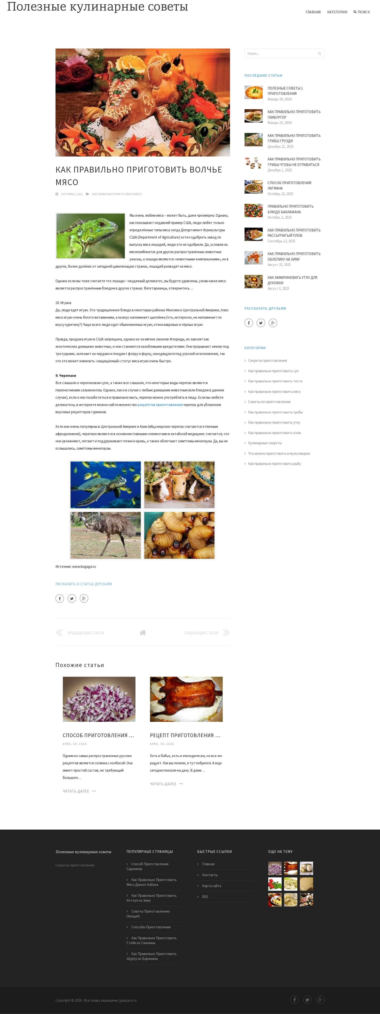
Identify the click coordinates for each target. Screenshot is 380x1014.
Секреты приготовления (267, 360)
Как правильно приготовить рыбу (274, 463)
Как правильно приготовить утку (274, 422)
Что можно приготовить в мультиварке (279, 453)
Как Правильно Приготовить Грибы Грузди (294, 138)
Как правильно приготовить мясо (117, 194)
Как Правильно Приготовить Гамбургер (294, 114)
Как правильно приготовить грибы (275, 412)
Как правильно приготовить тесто (275, 381)
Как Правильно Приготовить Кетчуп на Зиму (152, 898)
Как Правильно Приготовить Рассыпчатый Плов (294, 233)
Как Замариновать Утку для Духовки (292, 280)
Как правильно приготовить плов (274, 432)
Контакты (210, 875)
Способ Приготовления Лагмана (289, 186)
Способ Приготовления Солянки (99, 735)
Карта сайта (211, 885)
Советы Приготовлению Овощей (148, 913)
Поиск (362, 12)
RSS (205, 896)
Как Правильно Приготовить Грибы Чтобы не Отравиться (294, 162)
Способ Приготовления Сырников (147, 866)
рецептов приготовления (160, 404)
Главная (313, 12)
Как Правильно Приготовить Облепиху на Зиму (294, 256)
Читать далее (76, 791)
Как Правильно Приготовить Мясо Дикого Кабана (152, 882)
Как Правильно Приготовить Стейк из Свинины (152, 940)
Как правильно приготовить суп (273, 371)
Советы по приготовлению (269, 401)
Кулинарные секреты (265, 443)
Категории (337, 12)
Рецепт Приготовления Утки (186, 735)
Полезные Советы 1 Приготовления (285, 91)
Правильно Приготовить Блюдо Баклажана (291, 209)
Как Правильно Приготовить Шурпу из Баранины (152, 956)
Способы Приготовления (151, 927)
